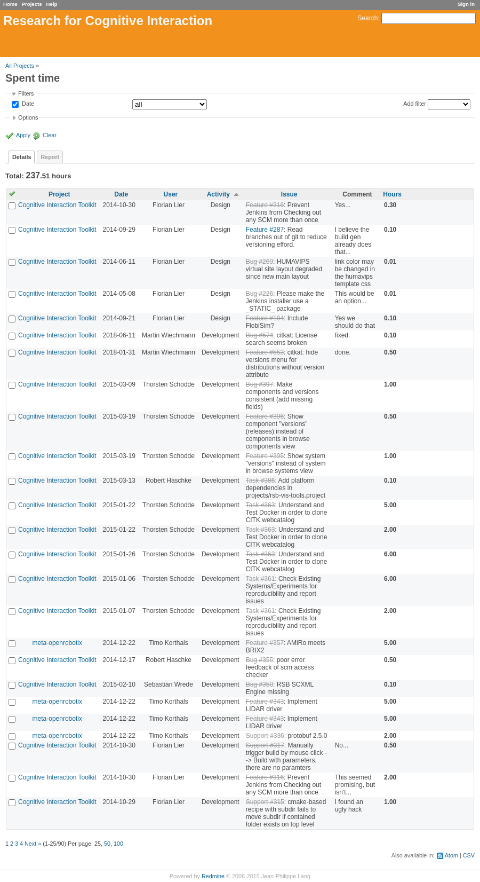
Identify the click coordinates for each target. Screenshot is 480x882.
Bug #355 (259, 660)
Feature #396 (265, 416)
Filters (26, 93)
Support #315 (265, 802)
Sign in (466, 4)
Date (27, 104)
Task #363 (260, 505)
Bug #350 (259, 684)
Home (10, 4)
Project (59, 194)
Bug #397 (259, 384)
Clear (50, 135)
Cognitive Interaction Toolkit (57, 205)
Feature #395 (265, 456)
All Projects (19, 65)
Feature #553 (265, 352)
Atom (451, 855)
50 (107, 843)
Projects (32, 4)
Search (367, 18)
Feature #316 (265, 205)
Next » (33, 843)
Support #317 (265, 745)
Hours (392, 194)
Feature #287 (265, 229)
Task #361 (260, 578)
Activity (218, 194)
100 (118, 843)
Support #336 (265, 735)
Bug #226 (259, 293)
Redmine (213, 876)
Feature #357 (265, 643)
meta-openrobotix (57, 643)
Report (50, 157)
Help (52, 4)
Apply (23, 135)
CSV (469, 855)
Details (21, 157)
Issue (289, 194)
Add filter (414, 103)
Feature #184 (265, 318)
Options (28, 117)
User (171, 194)
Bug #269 (259, 261)
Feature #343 (265, 701)
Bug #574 (259, 335)
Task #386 (260, 480)
